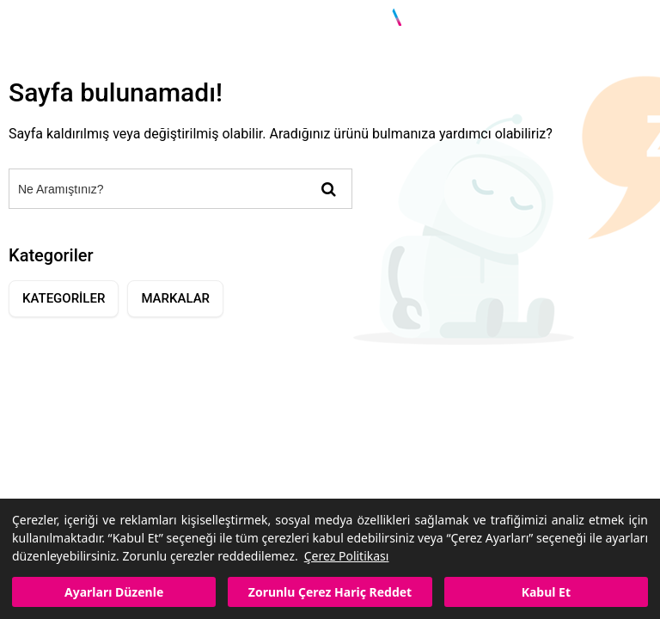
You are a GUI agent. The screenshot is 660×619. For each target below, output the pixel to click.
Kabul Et (546, 592)
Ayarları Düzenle (113, 592)
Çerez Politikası (346, 556)
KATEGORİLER (63, 298)
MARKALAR (175, 298)
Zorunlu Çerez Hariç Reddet (330, 592)
